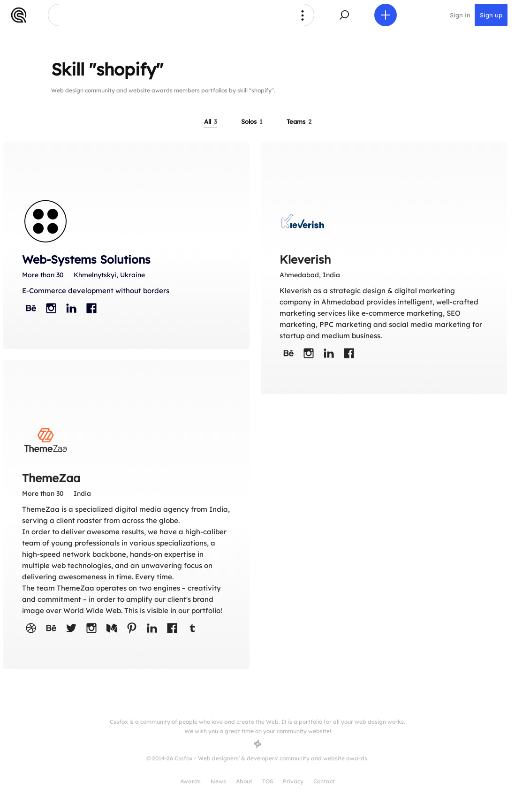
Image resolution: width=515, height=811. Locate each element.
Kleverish (305, 259)
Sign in (460, 15)
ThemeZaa (51, 478)
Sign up (491, 15)
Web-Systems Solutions (86, 259)
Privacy (293, 781)
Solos (252, 121)
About (244, 781)
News (218, 781)
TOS (267, 781)
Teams (299, 121)
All (210, 121)
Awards (190, 781)
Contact (324, 781)
